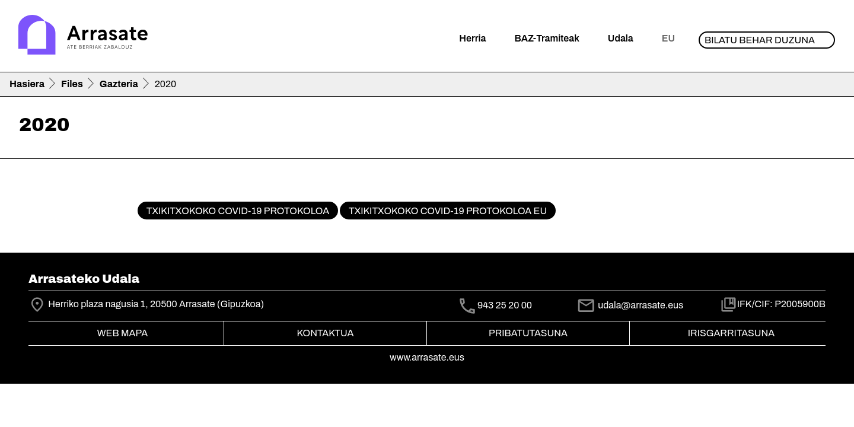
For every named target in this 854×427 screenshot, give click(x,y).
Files (72, 84)
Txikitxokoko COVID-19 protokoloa (237, 211)
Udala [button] (620, 38)
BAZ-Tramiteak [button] (546, 38)
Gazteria (119, 84)
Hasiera (26, 84)
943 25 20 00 (504, 305)
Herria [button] (472, 38)
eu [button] (668, 38)
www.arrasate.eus (427, 357)
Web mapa (122, 333)
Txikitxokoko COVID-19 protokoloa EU (448, 211)
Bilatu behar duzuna (760, 40)
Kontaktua (325, 333)
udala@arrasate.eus (629, 305)
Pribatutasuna (528, 333)
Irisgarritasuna (731, 333)
